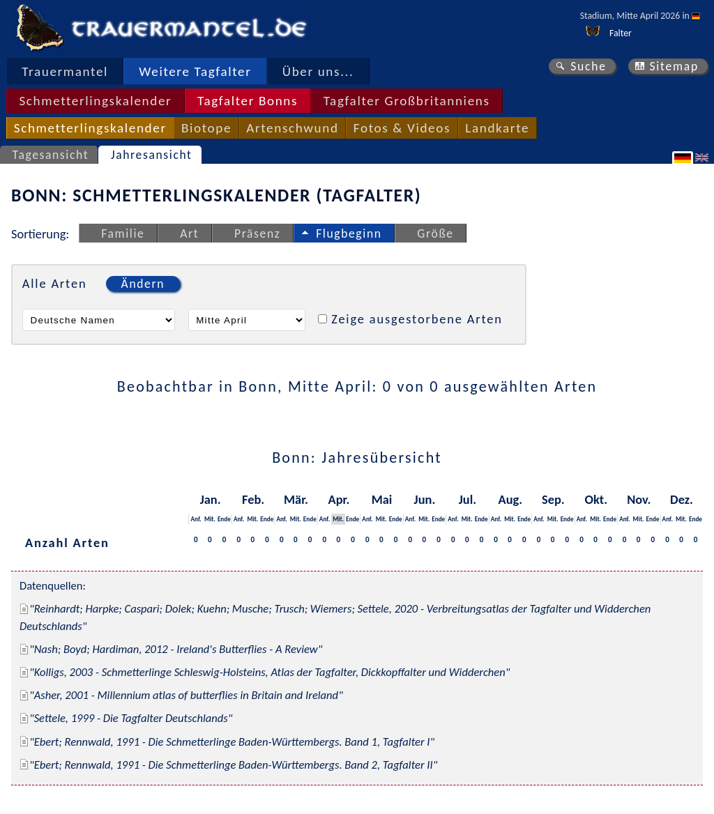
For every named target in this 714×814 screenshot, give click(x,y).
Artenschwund (292, 128)
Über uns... (318, 71)
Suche (588, 66)
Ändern (143, 283)
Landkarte (497, 128)
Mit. (209, 519)
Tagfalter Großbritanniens (407, 101)
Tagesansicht (51, 154)
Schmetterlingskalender (95, 101)
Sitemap (674, 66)
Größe (435, 233)
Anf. (195, 519)
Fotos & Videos (402, 128)
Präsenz (257, 233)
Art (189, 233)
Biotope (206, 128)
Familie (122, 233)
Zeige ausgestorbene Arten (417, 319)
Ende (224, 519)
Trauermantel (65, 71)
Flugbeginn (348, 233)
